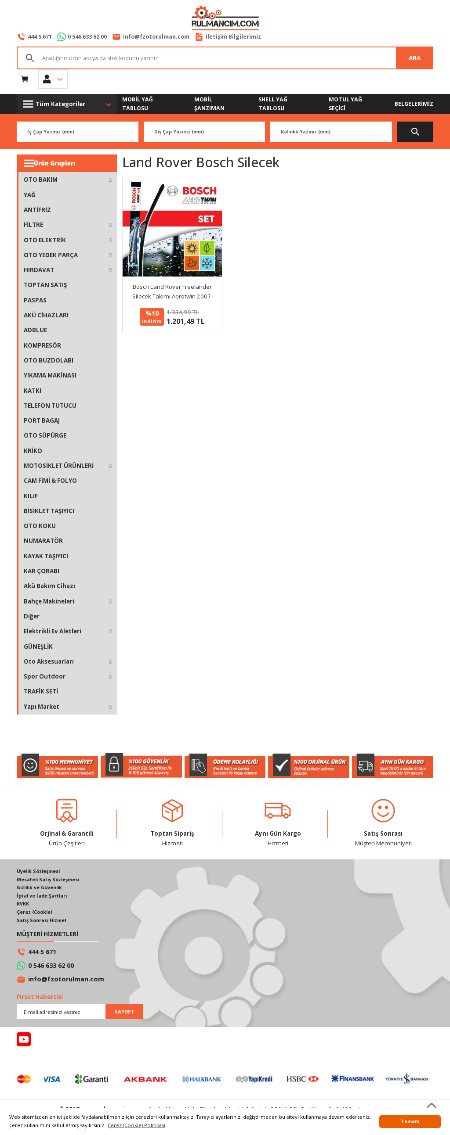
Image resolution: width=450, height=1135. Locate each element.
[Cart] (25, 79)
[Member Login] (53, 79)
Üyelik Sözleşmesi (40, 872)
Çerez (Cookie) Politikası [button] (136, 1125)
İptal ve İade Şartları (43, 897)
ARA (414, 58)
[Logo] (225, 18)
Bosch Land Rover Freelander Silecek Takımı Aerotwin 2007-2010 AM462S (172, 292)
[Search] (225, 58)
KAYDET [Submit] (124, 1014)
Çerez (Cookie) (36, 914)
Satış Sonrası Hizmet (44, 922)
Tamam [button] (410, 1121)
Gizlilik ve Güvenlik (42, 889)
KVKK (23, 906)
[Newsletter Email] (80, 1014)
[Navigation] (67, 104)
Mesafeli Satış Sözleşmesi (51, 880)
